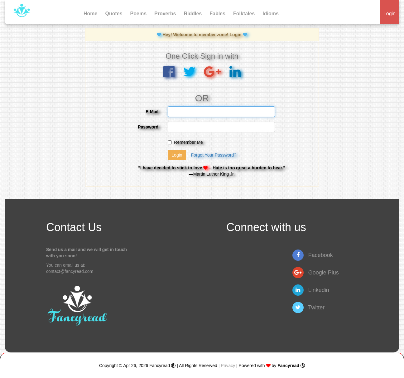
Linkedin (310, 290)
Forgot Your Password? (213, 155)
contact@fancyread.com (69, 271)
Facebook (312, 255)
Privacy (228, 365)
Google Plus (315, 272)
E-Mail (152, 111)
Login (389, 13)
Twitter (308, 307)
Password (148, 126)
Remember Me (185, 142)
